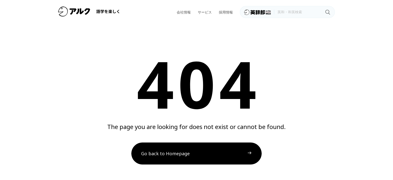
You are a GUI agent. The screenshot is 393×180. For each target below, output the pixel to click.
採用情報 (226, 12)
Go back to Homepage (165, 153)
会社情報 (184, 12)
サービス (205, 12)
